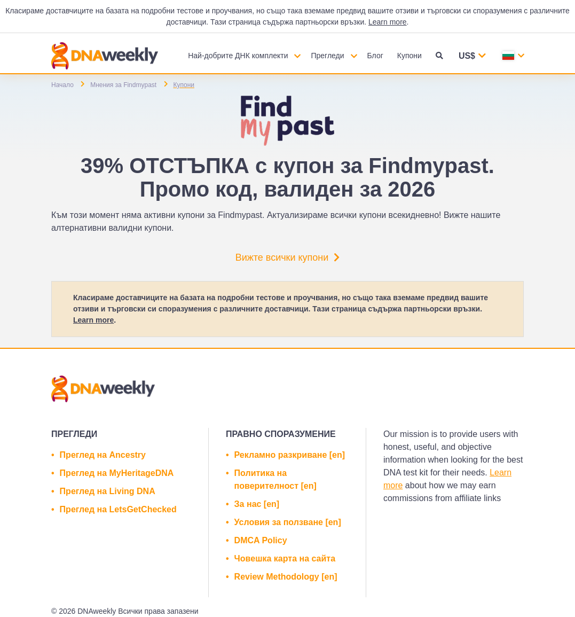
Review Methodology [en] (285, 576)
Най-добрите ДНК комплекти (238, 55)
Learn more (387, 22)
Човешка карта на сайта (284, 558)
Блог (375, 55)
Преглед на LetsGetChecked (118, 509)
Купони (409, 55)
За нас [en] (257, 504)
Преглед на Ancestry (103, 454)
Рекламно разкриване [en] (289, 454)
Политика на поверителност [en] (275, 479)
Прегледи (327, 55)
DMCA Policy (260, 540)
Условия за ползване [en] (287, 522)
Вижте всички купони (287, 257)
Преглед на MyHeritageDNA (117, 473)
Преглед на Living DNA (107, 491)
